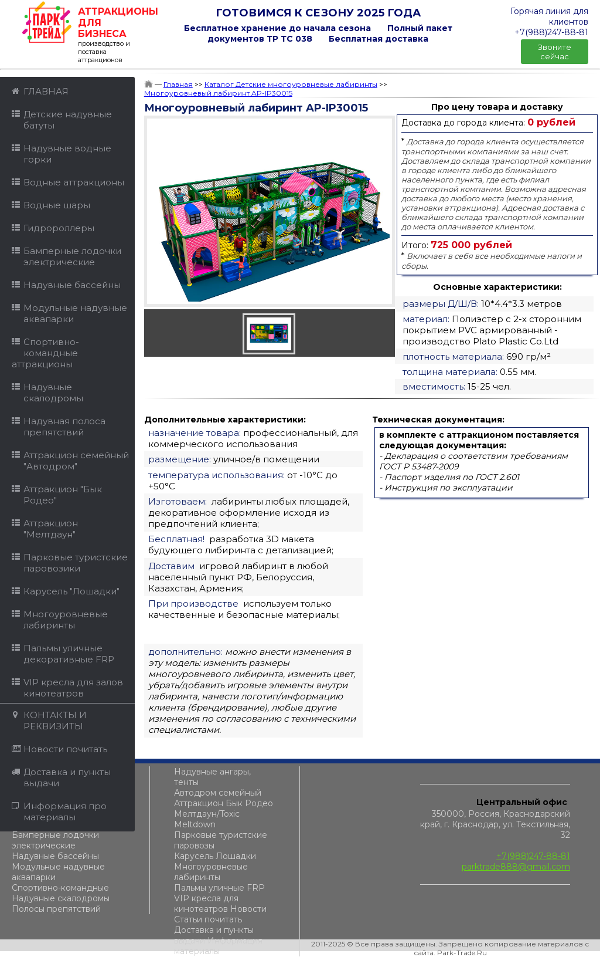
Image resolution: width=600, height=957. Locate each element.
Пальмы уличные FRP (219, 887)
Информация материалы (218, 945)
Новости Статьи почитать (220, 914)
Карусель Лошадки (215, 856)
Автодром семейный (217, 792)
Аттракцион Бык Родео (223, 803)
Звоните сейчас (554, 51)
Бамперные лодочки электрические (55, 840)
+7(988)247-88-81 (533, 856)
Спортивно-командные (60, 887)
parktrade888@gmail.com (516, 866)
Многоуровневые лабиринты (211, 871)
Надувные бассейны (55, 856)
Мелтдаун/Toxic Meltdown (207, 819)
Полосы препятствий (56, 909)
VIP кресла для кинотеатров (206, 903)
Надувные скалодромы (61, 898)
